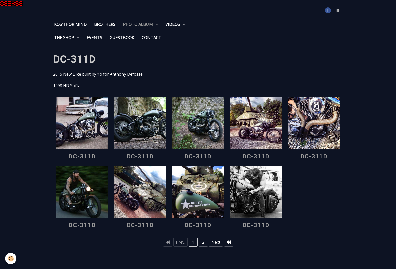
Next (215, 242)
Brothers (104, 24)
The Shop (64, 37)
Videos (173, 24)
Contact (151, 37)
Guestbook (122, 37)
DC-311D (81, 156)
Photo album (138, 24)
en (338, 10)
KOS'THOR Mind (70, 24)
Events (94, 37)
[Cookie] (10, 258)
